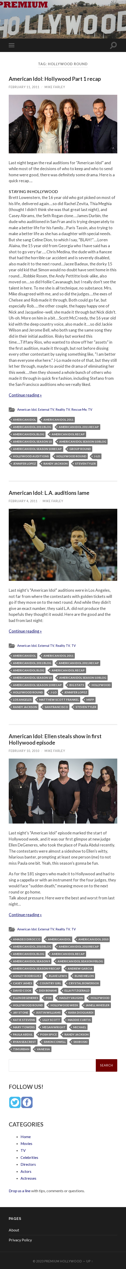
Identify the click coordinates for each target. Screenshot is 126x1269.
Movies (27, 1142)
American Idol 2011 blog (32, 426)
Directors (28, 1163)
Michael (79, 1026)
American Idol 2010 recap (79, 945)
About (14, 1228)
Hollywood (101, 684)
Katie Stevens (24, 1019)
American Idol (27, 409)
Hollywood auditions (31, 456)
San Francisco (56, 706)
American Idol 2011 (58, 419)
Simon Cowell (55, 1041)
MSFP (90, 699)
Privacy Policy (20, 1238)
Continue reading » (25, 395)
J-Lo (97, 456)
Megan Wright (54, 1026)
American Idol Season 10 (32, 441)
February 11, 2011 (24, 87)
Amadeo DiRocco (26, 938)
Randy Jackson (55, 463)
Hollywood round (71, 456)
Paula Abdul (23, 1033)
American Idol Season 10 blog (82, 441)
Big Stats (76, 684)
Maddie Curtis (79, 1019)
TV (91, 409)
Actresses (29, 1176)
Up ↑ (89, 1259)
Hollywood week (64, 1004)
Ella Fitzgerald (76, 989)
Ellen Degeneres (25, 997)
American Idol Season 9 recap (36, 967)
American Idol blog (28, 434)
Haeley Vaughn (71, 997)
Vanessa (43, 1048)
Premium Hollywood (63, 1259)
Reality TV (63, 409)
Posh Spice (48, 1033)
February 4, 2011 (23, 500)
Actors (26, 1169)
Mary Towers (24, 1026)
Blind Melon (84, 975)
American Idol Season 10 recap (37, 448)
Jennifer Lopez (24, 463)
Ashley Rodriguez (27, 975)
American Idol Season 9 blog (80, 960)
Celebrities (29, 1156)
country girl (50, 982)
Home (26, 1135)
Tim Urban (21, 1048)
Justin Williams (48, 1011)
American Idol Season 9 (31, 960)
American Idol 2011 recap (79, 426)
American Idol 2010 (93, 938)
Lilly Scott (51, 1019)
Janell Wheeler (97, 1004)
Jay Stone (20, 1011)
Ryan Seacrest (24, 1041)
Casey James (22, 982)
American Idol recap (68, 434)
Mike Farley (55, 87)
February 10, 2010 (24, 750)
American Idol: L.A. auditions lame (49, 492)
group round (80, 448)
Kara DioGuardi (80, 1011)
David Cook (22, 989)
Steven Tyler (85, 463)
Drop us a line (19, 1189)
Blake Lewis (58, 975)
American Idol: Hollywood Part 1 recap (55, 79)
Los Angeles (22, 699)
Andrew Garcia (80, 967)
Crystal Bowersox (84, 982)
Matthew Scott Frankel (59, 699)
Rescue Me (80, 409)
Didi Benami (48, 989)
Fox (49, 997)
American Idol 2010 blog (32, 945)
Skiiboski (80, 1041)
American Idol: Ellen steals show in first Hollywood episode (55, 738)
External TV (46, 409)
